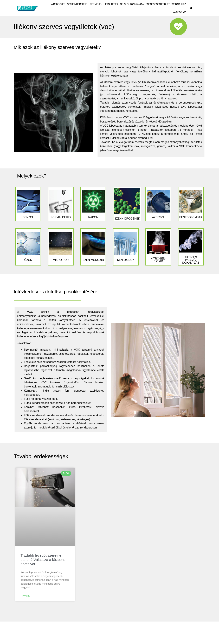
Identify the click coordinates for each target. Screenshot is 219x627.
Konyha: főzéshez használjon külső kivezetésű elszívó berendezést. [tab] (64, 409)
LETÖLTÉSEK (111, 4)
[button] (191, 8)
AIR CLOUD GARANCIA (132, 4)
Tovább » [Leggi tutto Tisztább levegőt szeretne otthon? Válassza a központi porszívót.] (25, 596)
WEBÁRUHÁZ (179, 4)
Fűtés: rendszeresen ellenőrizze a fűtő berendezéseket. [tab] (57, 402)
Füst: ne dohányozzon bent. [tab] (41, 398)
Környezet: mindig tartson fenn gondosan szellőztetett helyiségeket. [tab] (64, 392)
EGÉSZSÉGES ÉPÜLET (157, 4)
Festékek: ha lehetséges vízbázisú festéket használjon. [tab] (57, 361)
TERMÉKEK (96, 4)
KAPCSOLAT (179, 12)
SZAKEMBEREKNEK (77, 4)
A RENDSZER (58, 4)
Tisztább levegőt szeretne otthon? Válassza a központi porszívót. (43, 559)
